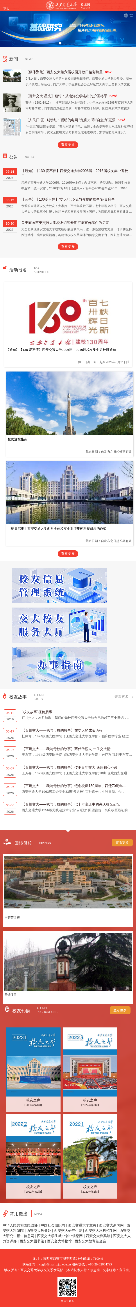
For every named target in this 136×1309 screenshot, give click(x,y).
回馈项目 (10, 994)
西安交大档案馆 (98, 1236)
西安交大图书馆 (32, 1241)
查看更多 (68, 144)
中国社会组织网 (53, 1225)
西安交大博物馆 (59, 1241)
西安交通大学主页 (82, 1225)
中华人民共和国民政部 (20, 1225)
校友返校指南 (17, 439)
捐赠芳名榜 (12, 917)
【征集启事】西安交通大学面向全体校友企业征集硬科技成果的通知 (57, 528)
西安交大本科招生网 (101, 1230)
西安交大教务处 (39, 1230)
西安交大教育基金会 (90, 1241)
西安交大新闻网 (111, 1225)
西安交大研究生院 (68, 1230)
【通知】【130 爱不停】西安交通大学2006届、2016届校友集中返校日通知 (61, 350)
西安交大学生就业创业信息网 (60, 1236)
